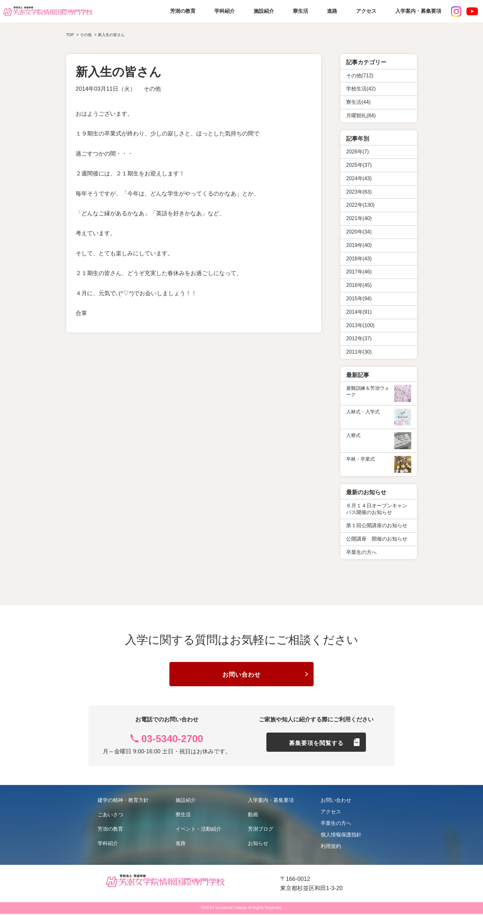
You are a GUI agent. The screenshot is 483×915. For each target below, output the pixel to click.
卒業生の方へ (336, 824)
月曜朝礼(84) (360, 115)
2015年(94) (359, 298)
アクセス (366, 11)
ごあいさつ (110, 816)
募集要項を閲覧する (316, 745)
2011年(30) (359, 352)
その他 (152, 89)
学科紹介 (224, 11)
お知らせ (258, 844)
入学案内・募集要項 (418, 11)
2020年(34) (359, 232)
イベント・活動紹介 (198, 830)
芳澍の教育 (183, 11)
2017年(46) (359, 271)
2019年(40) (359, 245)
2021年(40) (359, 218)
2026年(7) (357, 151)
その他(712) (359, 75)
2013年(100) (360, 325)
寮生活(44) (358, 102)
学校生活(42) (360, 88)
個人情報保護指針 (341, 836)
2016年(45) (359, 285)
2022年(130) (360, 205)
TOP (70, 35)
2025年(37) (359, 165)
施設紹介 (264, 11)
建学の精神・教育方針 (123, 801)
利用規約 (331, 847)
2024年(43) (359, 178)
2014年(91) (359, 312)
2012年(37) (359, 338)
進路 (332, 11)
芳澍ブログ (260, 830)
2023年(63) (359, 192)
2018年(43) (359, 258)
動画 (253, 816)
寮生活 (300, 11)
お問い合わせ (241, 675)
